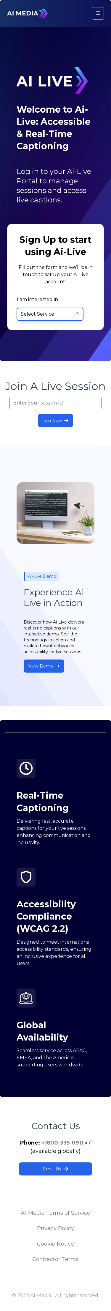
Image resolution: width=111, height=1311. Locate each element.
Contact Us (55, 1125)
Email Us (55, 1169)
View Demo (43, 666)
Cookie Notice (55, 1244)
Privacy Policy (55, 1228)
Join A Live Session (55, 386)
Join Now (55, 420)
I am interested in (37, 299)
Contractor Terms (55, 1259)
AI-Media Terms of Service (55, 1213)
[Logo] (27, 13)
